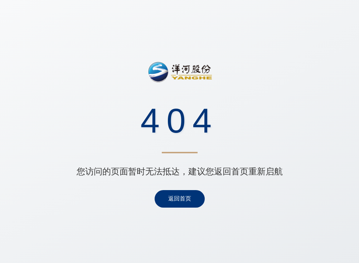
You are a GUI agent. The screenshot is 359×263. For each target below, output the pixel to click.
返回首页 (179, 198)
